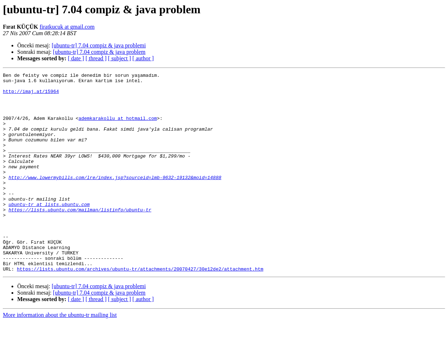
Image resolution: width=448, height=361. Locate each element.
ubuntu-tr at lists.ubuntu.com (49, 231)
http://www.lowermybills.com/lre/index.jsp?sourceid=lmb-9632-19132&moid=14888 (115, 199)
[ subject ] (119, 58)
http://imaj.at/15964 (31, 95)
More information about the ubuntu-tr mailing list (60, 355)
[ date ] (76, 58)
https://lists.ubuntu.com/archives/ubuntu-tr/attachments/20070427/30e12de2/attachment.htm (140, 308)
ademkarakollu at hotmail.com (118, 128)
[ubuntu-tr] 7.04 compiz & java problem (99, 52)
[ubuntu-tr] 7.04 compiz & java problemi (99, 45)
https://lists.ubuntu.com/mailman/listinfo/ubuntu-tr (80, 237)
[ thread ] (96, 58)
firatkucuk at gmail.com (66, 27)
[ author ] (143, 58)
